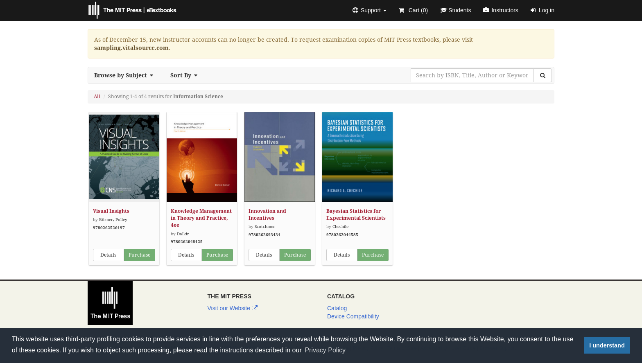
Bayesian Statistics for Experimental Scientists (356, 214)
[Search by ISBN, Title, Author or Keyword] (472, 75)
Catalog (337, 308)
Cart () (413, 10)
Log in (542, 10)
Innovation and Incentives (267, 214)
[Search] (542, 75)
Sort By (186, 75)
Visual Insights (111, 211)
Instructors (500, 10)
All (97, 96)
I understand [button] (606, 345)
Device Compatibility (353, 316)
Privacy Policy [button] (325, 350)
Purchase (139, 255)
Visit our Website (233, 308)
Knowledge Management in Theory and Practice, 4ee (201, 218)
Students (455, 10)
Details (108, 255)
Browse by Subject (126, 75)
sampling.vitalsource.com (131, 48)
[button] (369, 10)
